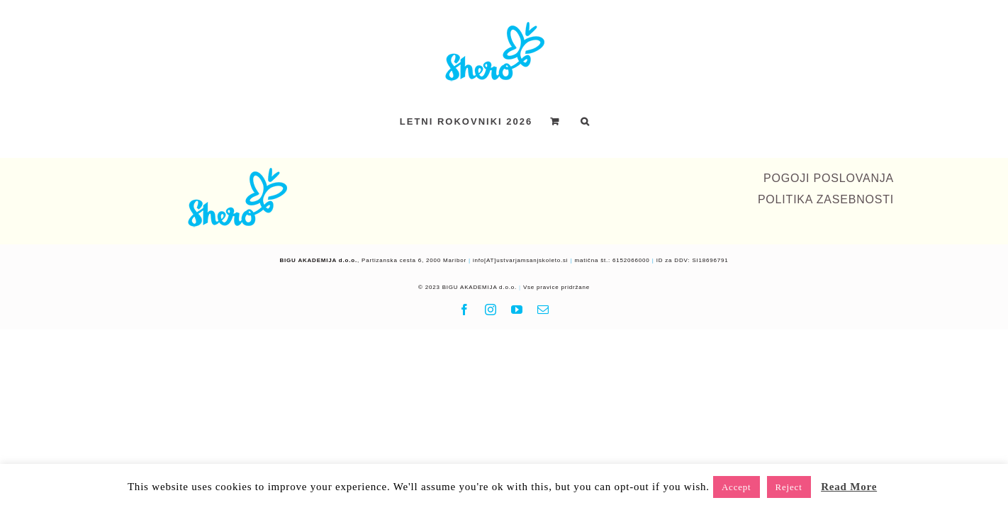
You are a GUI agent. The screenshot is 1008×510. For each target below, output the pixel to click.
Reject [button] (788, 487)
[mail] (543, 309)
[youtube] (517, 309)
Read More (849, 486)
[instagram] (491, 309)
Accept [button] (736, 487)
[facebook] (465, 309)
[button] (621, 121)
